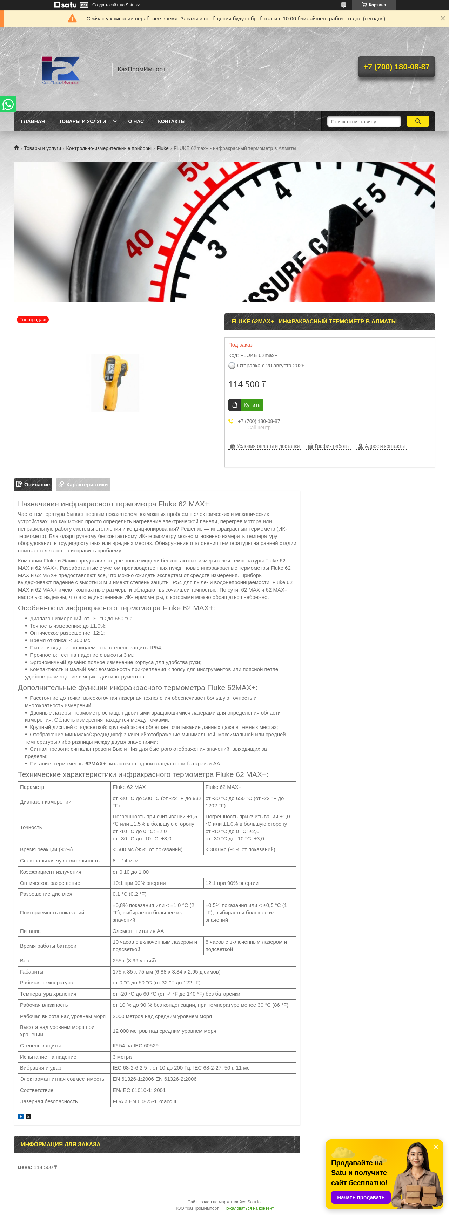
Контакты (171, 121)
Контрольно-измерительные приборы (109, 148)
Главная (33, 121)
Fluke (163, 148)
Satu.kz (254, 1202)
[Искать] (418, 121)
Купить (252, 405)
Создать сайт (105, 4)
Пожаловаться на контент (248, 1208)
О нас (136, 121)
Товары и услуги (82, 121)
